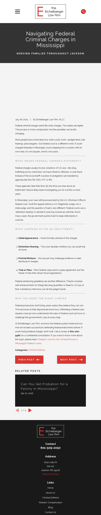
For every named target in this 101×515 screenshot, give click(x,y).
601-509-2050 (50, 407)
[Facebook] (56, 485)
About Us (50, 452)
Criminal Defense (36, 309)
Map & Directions (50, 434)
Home (50, 447)
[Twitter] (44, 485)
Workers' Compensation (50, 462)
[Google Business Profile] (50, 485)
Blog (50, 467)
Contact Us (50, 472)
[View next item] (30, 370)
